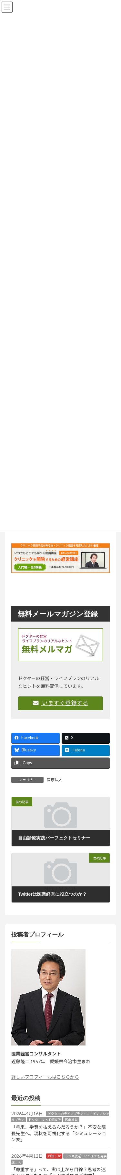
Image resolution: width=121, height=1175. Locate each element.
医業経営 (71, 1120)
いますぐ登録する (60, 703)
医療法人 (54, 779)
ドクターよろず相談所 (44, 1120)
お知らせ (54, 1156)
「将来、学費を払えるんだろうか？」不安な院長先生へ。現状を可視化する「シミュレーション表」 (58, 1133)
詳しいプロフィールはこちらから (45, 1077)
